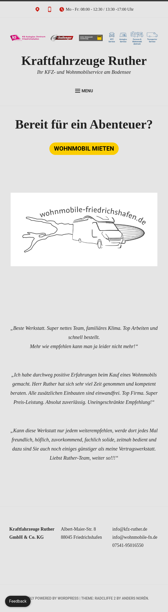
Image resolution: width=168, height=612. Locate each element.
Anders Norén (135, 598)
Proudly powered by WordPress (48, 598)
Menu (84, 90)
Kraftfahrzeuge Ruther (84, 60)
